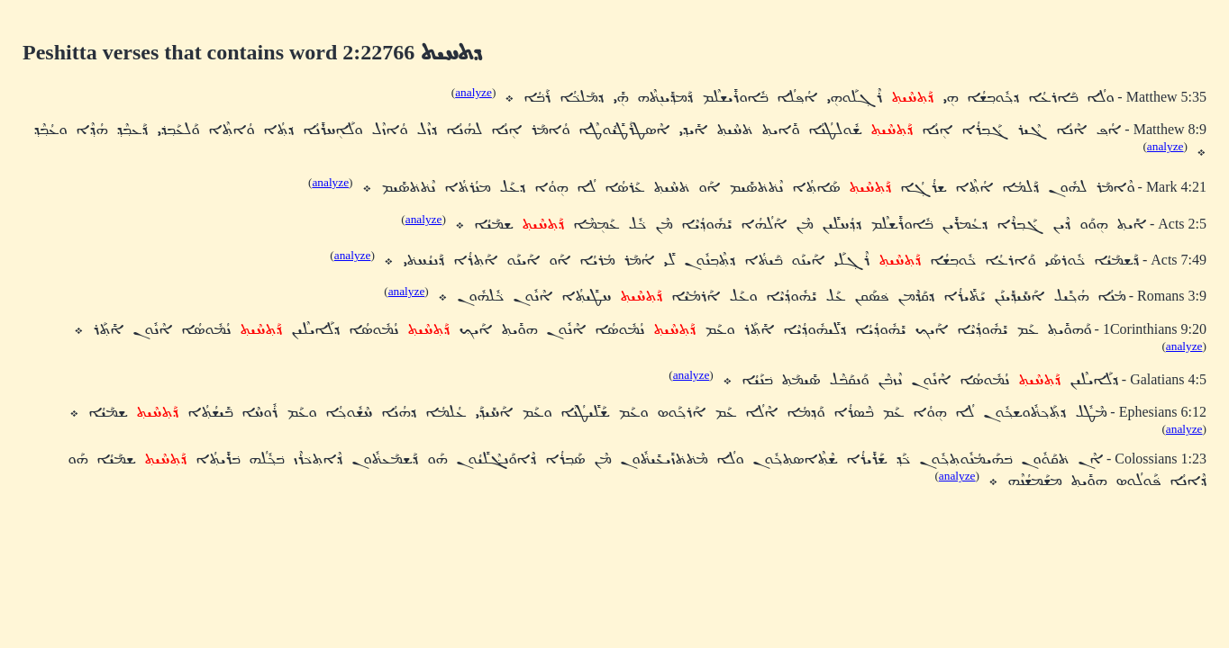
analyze (473, 92)
